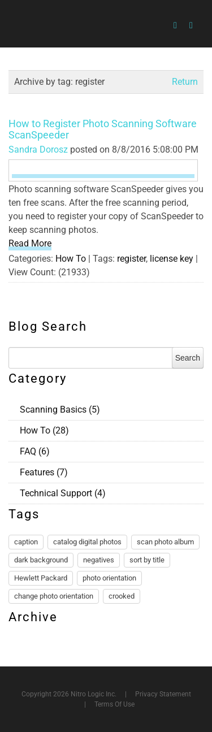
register (131, 258)
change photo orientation (53, 596)
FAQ (35, 451)
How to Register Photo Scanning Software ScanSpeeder (102, 129)
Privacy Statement (163, 694)
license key (171, 258)
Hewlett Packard (40, 578)
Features (44, 472)
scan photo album (165, 542)
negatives (98, 560)
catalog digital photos (87, 542)
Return (185, 81)
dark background (41, 560)
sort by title (147, 560)
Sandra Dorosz (38, 149)
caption (26, 542)
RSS (199, 408)
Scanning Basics (60, 409)
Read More (29, 243)
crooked (122, 596)
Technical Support (63, 493)
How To (70, 258)
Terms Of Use (114, 704)
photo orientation (109, 578)
